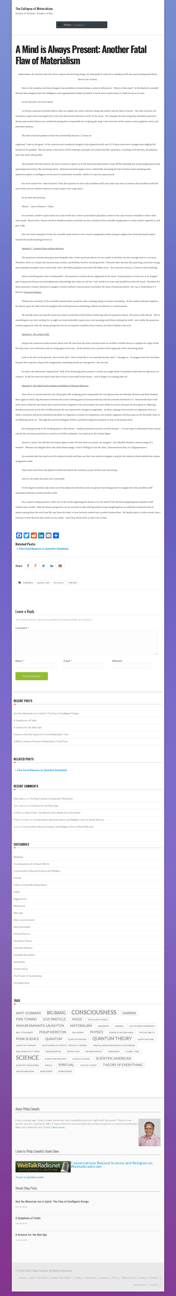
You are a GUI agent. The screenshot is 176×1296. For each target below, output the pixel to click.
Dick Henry (19, 803)
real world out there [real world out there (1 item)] (28, 1056)
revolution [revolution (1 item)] (73, 1056)
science (59, 583)
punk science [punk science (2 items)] (27, 1043)
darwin (28, 583)
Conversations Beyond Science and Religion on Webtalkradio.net (111, 1169)
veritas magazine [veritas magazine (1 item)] (25, 1076)
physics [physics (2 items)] (96, 1036)
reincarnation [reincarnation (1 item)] (53, 1056)
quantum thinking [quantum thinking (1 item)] (26, 1050)
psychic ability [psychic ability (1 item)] (147, 1037)
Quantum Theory (23, 945)
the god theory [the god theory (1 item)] (88, 1070)
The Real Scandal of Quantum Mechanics (51, 803)
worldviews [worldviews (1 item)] (65, 1076)
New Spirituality (22, 931)
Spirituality (19, 966)
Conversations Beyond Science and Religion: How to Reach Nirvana (68, 824)
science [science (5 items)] (27, 1062)
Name (19, 665)
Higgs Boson (20, 903)
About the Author (61, 1282)
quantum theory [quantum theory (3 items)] (112, 1043)
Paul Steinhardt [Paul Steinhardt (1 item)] (24, 1037)
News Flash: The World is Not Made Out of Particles (52, 817)
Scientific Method (23, 952)
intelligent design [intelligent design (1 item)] (98, 1024)
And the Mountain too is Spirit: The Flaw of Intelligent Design (46, 717)
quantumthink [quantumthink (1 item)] (146, 1044)
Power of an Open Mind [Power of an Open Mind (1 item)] (121, 1037)
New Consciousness (24, 924)
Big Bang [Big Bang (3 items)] (56, 1017)
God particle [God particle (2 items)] (54, 1024)
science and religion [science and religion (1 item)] (55, 1063)
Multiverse (19, 910)
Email (68, 665)
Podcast (154, 1282)
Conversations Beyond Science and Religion (37, 875)
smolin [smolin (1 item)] (48, 1070)
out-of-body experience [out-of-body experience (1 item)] (142, 1030)
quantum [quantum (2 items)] (53, 1043)
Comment (22, 627)
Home (22, 1282)
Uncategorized (21, 987)
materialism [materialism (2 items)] (81, 1030)
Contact (153, 1289)
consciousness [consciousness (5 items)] (93, 1016)
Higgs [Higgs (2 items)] (77, 1024)
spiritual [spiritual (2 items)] (66, 1069)
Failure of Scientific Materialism (30, 889)
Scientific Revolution (24, 959)
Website (117, 665)
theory (73, 583)
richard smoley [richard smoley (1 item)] (93, 1056)
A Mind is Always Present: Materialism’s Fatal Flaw (41, 745)
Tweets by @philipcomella (29, 1181)
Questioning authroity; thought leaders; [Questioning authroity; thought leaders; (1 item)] (64, 1050)
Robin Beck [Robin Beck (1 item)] (114, 1056)
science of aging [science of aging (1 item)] (81, 1063)
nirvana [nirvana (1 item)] (119, 1030)
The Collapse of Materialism (34, 10)
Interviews (90, 1282)
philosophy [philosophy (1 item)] (78, 1037)
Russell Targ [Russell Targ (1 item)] (132, 1056)
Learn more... (58, 1131)
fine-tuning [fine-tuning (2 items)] (26, 1024)
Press (78, 1282)
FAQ (114, 1282)
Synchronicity (21, 973)
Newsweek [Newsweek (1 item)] (103, 1030)
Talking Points (129, 1282)
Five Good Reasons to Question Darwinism (43, 548)
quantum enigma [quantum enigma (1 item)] (77, 1044)
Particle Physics (22, 938)
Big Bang (18, 861)
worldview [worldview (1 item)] (46, 1076)
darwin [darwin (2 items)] (129, 1018)
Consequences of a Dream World (31, 868)
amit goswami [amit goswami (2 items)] (28, 1018)
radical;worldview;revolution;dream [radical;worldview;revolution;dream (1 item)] (114, 1050)
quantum (43, 583)
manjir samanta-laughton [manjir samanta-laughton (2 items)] (40, 1030)
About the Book (38, 1282)
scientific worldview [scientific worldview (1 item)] (27, 1070)
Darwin (17, 882)
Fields (17, 896)
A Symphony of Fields (25, 724)
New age (18, 917)
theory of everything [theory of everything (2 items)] (123, 1069)
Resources (140, 1289)
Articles (104, 1282)
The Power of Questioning (28, 980)
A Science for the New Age (28, 731)
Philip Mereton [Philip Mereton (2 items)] (52, 1036)
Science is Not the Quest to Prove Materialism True (41, 738)
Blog (142, 1282)
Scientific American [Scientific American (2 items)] (113, 1063)
